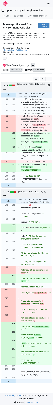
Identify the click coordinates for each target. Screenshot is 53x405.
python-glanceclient (32, 10)
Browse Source (44, 25)
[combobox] (36, 79)
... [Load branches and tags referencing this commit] (5, 58)
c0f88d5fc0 (38, 70)
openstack (12, 10)
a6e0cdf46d (16, 70)
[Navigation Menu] (49, 3)
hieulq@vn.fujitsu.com (16, 50)
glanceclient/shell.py (30, 192)
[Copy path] (48, 85)
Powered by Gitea (13, 395)
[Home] (5, 3)
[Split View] (43, 79)
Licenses (29, 402)
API (37, 402)
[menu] (49, 79)
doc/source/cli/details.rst (31, 85)
